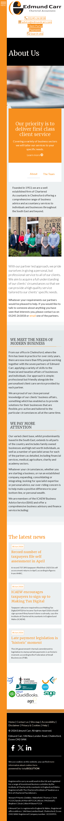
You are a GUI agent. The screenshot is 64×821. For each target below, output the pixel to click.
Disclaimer (14, 725)
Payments (35, 29)
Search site (35, 33)
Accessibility (48, 721)
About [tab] (33, 173)
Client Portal (35, 25)
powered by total (24, 768)
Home (12, 721)
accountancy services (37, 203)
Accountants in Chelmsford (28, 195)
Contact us (23, 721)
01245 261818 (35, 18)
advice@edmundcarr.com (35, 22)
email (33, 315)
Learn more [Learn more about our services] (35, 155)
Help (44, 725)
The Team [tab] (49, 174)
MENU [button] (3, 4)
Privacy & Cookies (30, 725)
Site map (35, 721)
